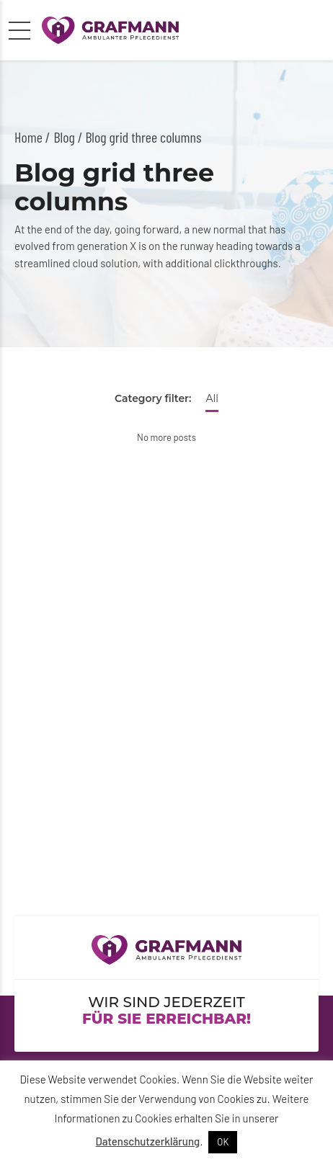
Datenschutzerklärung (148, 1141)
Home (28, 137)
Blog (64, 137)
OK (222, 1142)
